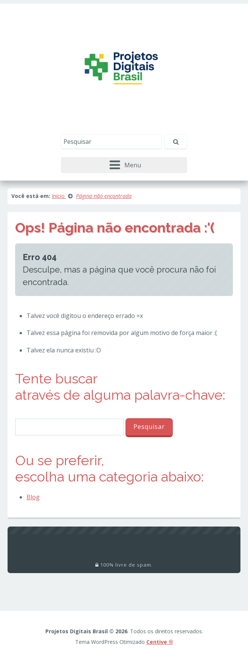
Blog (33, 497)
